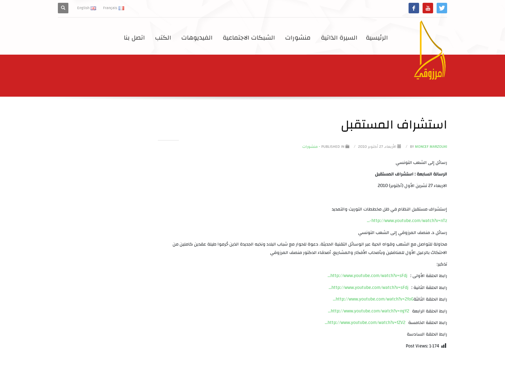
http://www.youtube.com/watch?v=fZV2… (365, 322)
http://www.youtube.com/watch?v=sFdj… (368, 275)
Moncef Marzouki (428, 146)
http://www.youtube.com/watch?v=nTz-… (407, 220)
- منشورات (311, 146)
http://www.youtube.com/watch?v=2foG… (373, 299)
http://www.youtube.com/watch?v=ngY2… (368, 311)
